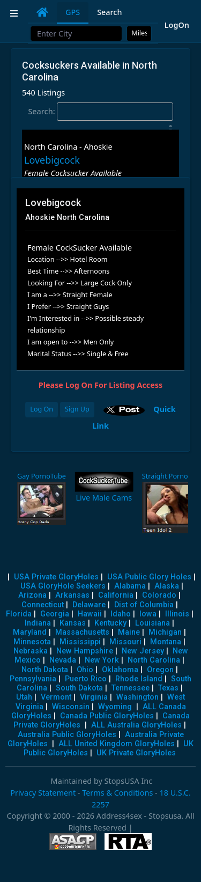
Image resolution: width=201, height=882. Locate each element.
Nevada (62, 660)
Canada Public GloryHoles (107, 716)
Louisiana (152, 623)
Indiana (38, 623)
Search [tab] (109, 12)
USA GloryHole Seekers (63, 586)
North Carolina (154, 660)
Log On (41, 409)
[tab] (42, 12)
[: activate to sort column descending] (100, 127)
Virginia (94, 697)
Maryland (30, 632)
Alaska (166, 586)
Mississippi (80, 641)
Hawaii (90, 614)
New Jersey (143, 651)
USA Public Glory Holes (149, 577)
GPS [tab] (72, 12)
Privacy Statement (43, 793)
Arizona (32, 595)
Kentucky (110, 623)
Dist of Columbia (144, 604)
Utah (24, 697)
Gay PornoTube (41, 476)
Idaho (120, 614)
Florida (19, 614)
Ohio (85, 669)
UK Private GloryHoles (136, 753)
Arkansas (72, 595)
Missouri (125, 641)
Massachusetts (82, 632)
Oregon (160, 669)
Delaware (89, 604)
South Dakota (79, 688)
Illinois (177, 614)
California (115, 595)
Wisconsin (71, 706)
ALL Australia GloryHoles (136, 725)
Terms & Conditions (117, 793)
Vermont (56, 697)
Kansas (72, 623)
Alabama (130, 586)
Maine (129, 632)
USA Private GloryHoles (56, 577)
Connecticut (42, 604)
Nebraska (30, 651)
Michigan (165, 632)
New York (102, 660)
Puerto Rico (86, 678)
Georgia (54, 614)
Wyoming (115, 706)
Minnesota (32, 641)
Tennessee (130, 688)
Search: (100, 111)
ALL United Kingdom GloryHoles (116, 743)
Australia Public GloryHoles (67, 734)
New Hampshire (84, 651)
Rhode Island (138, 678)
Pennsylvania (33, 678)
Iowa (148, 614)
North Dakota (44, 669)
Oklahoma (120, 669)
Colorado (159, 595)
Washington (137, 697)
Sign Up (77, 409)
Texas (168, 688)
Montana (165, 641)
